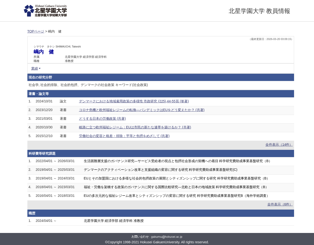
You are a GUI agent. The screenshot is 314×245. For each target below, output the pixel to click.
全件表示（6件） (280, 204)
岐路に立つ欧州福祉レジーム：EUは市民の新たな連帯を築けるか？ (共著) (135, 127)
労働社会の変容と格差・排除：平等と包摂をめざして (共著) (124, 136)
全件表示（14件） (279, 144)
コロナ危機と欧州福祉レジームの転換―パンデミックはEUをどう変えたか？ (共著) (142, 110)
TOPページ (35, 31)
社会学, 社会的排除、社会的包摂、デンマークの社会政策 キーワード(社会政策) (88, 85)
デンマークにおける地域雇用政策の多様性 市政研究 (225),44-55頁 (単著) (134, 101)
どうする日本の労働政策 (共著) (102, 118)
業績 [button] (34, 68)
